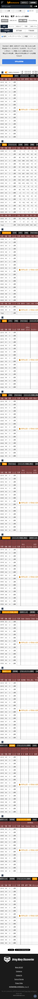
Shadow (27, 619)
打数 (27, 148)
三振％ (28, 236)
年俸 (26, 26)
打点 (35, 79)
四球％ (23, 236)
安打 (31, 148)
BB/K (32, 236)
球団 (9, 79)
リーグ (14, 79)
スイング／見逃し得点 (25, 464)
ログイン (24, 3)
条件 (4, 36)
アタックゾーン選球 (26, 671)
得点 (31, 79)
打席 (22, 79)
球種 (32, 145)
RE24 (35, 398)
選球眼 (32, 612)
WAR (27, 745)
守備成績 (31, 31)
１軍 (8, 11)
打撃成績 (7, 31)
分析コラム (33, 26)
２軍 (19, 11)
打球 (32, 76)
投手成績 (19, 31)
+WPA (30, 398)
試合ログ (18, 26)
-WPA (26, 398)
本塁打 (27, 79)
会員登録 (33, 3)
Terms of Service (19, 979)
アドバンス (24, 76)
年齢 (6, 79)
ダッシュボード (7, 76)
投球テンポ (33, 538)
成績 (4, 26)
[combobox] (15, 6)
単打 (34, 148)
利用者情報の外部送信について (19, 987)
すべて (31, 11)
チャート (11, 26)
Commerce (19, 971)
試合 (18, 79)
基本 (16, 76)
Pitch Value (24, 321)
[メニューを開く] (2, 2)
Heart (22, 619)
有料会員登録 (19, 61)
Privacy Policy (19, 983)
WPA (26, 145)
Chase (33, 619)
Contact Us (19, 975)
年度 (26, 36)
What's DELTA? (19, 967)
